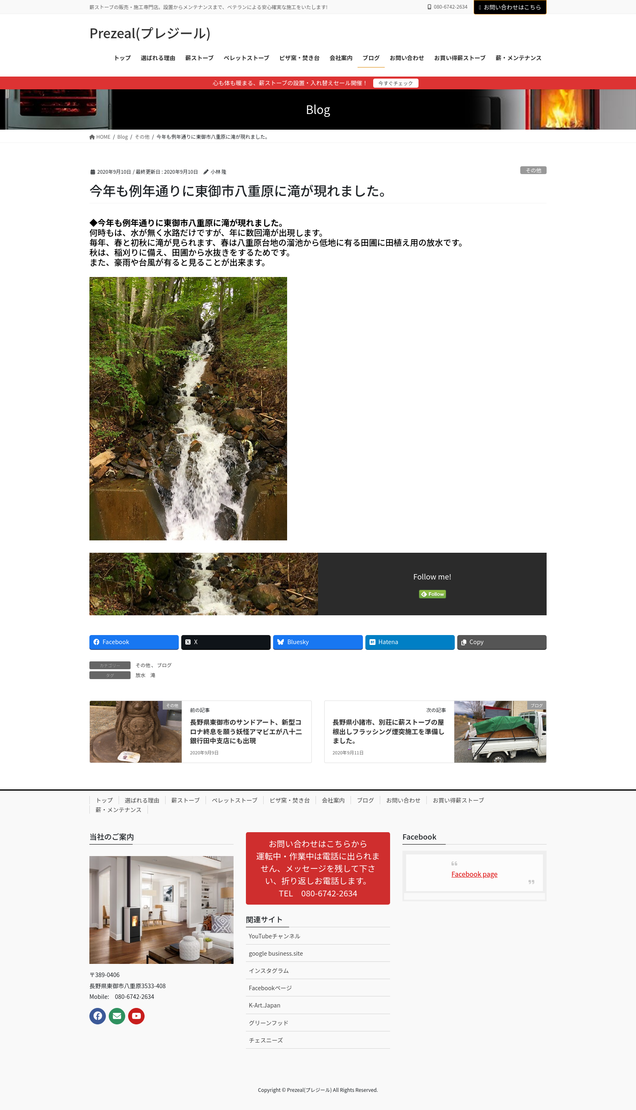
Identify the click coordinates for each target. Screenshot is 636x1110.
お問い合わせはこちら (510, 7)
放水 (140, 674)
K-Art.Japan (265, 1005)
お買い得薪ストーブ (458, 800)
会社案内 (333, 800)
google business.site (276, 953)
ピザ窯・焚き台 (289, 800)
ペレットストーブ (234, 800)
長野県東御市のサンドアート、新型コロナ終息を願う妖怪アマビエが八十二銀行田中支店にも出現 (246, 731)
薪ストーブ (185, 800)
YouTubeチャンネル (275, 936)
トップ (104, 800)
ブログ (164, 664)
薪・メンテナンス (119, 809)
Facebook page (474, 874)
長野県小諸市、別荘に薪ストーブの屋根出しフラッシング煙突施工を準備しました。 (388, 731)
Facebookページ (270, 988)
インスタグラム (269, 970)
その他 (533, 170)
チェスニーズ (266, 1040)
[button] (318, 868)
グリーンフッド (269, 1023)
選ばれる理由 (142, 800)
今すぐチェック (396, 82)
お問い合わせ (403, 800)
